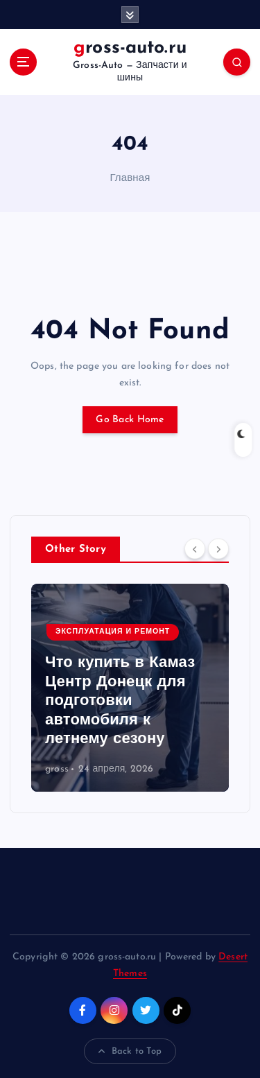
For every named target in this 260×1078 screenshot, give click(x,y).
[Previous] (194, 548)
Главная (130, 178)
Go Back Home (130, 420)
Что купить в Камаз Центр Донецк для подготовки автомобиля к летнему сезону (120, 701)
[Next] (218, 548)
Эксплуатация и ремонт (112, 632)
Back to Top (130, 1052)
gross (57, 769)
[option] (130, 688)
